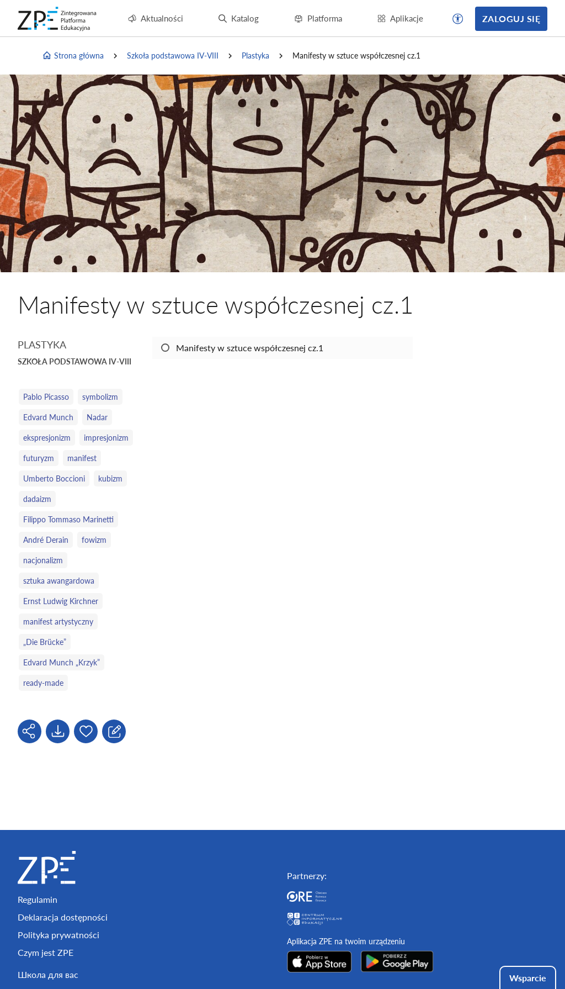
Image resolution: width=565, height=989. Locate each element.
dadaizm (37, 499)
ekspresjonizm (47, 437)
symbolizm (100, 396)
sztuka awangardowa (58, 580)
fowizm (94, 539)
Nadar (97, 417)
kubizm (110, 478)
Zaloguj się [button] (511, 18)
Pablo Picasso (46, 396)
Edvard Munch (48, 417)
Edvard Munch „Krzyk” (61, 662)
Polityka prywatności (58, 934)
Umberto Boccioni (54, 478)
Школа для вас (48, 974)
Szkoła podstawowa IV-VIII (172, 55)
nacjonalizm (43, 560)
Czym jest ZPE (45, 952)
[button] (458, 19)
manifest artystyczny (58, 621)
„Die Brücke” (44, 642)
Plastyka (255, 55)
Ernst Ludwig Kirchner (60, 601)
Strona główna (73, 55)
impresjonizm (106, 437)
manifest (82, 458)
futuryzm (38, 458)
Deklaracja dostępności (63, 917)
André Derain (45, 539)
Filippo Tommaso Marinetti (68, 519)
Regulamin (37, 899)
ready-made (43, 682)
